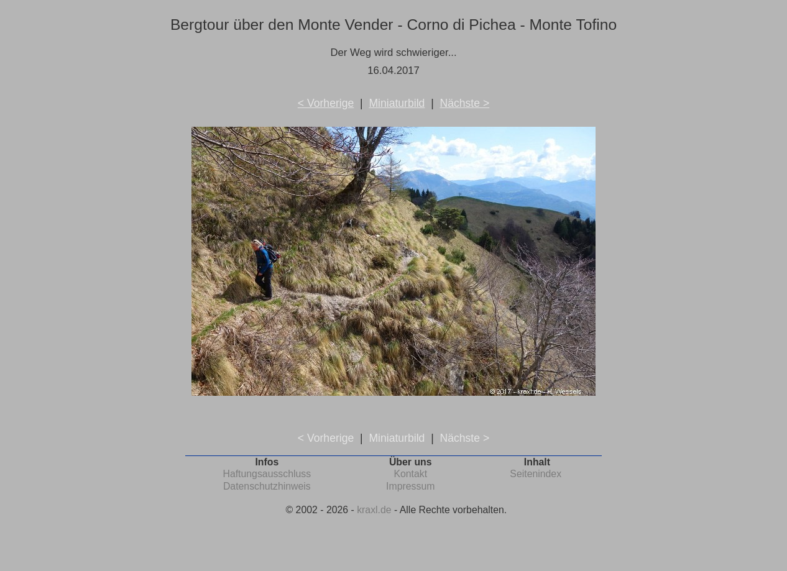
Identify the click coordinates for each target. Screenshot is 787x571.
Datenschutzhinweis (267, 486)
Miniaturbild (397, 103)
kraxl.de (374, 510)
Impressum (410, 486)
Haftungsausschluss (267, 473)
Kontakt (410, 473)
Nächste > (464, 103)
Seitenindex (535, 473)
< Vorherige (326, 103)
